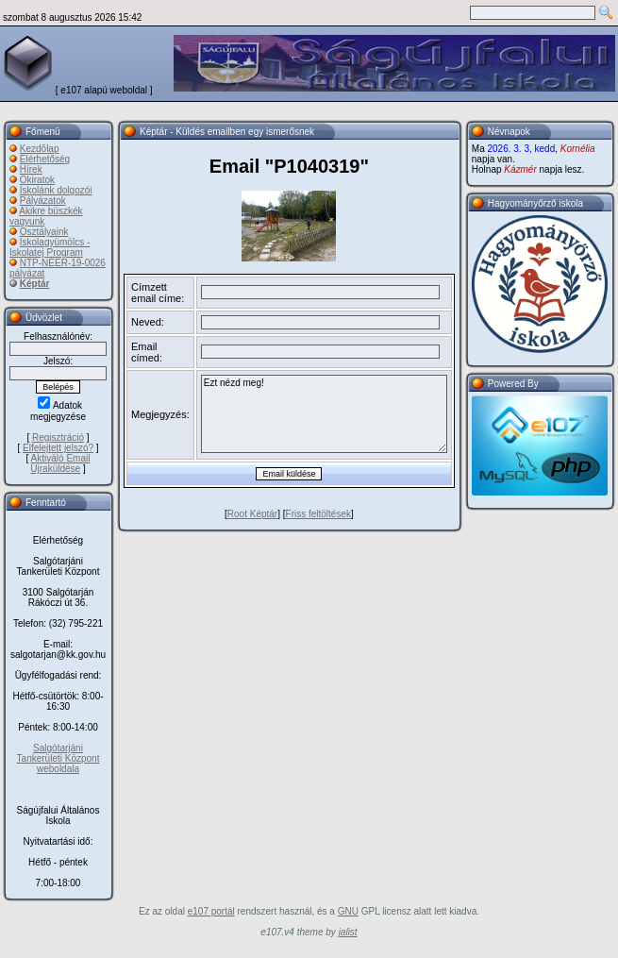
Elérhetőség (45, 159)
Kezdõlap (39, 148)
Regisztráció (58, 437)
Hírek (31, 169)
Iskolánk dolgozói (56, 190)
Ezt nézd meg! (324, 414)
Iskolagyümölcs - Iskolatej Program (49, 247)
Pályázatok (43, 200)
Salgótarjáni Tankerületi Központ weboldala (58, 758)
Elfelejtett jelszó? (58, 448)
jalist (348, 932)
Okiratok (37, 180)
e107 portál (211, 911)
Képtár (35, 283)
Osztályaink (44, 232)
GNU (348, 911)
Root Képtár (252, 514)
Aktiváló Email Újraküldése (60, 463)
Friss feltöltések (318, 514)
